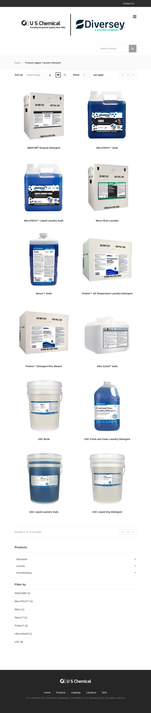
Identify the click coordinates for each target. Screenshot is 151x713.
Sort (49, 75)
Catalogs (75, 692)
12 (84, 75)
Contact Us (128, 3)
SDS (104, 692)
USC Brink (44, 439)
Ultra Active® (21, 633)
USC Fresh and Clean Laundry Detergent (107, 439)
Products (60, 692)
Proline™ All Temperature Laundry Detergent (107, 293)
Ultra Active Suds (107, 366)
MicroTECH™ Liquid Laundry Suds (44, 220)
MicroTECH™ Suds (107, 147)
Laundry (20, 566)
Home (18, 63)
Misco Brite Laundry (107, 220)
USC (17, 642)
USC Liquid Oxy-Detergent (107, 512)
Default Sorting (33, 75)
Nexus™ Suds (44, 293)
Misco (18, 609)
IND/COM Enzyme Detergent (43, 147)
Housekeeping (24, 572)
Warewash (22, 559)
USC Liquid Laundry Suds (44, 512)
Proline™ (20, 625)
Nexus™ (19, 617)
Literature (91, 692)
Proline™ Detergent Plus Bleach (44, 366)
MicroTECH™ (22, 601)
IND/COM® (21, 593)
